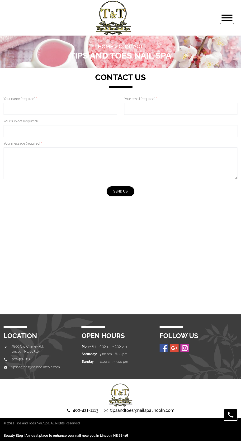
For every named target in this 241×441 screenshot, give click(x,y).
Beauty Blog (13, 435)
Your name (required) (20, 99)
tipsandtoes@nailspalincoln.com (35, 367)
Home (105, 46)
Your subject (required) (21, 121)
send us (120, 191)
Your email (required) (140, 99)
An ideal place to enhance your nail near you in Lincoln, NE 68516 (76, 435)
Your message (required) (23, 143)
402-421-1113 (20, 359)
